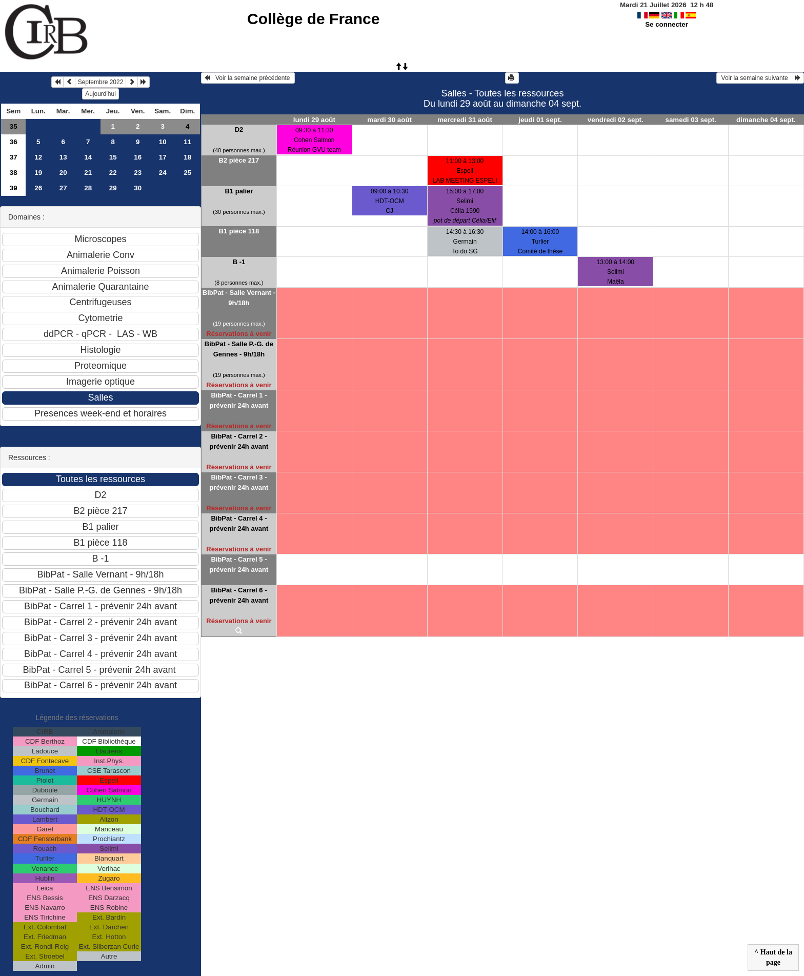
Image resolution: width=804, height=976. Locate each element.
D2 (239, 129)
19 (38, 172)
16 (138, 157)
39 (13, 188)
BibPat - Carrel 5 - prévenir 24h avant (238, 564)
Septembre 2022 (101, 82)
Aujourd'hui (100, 93)
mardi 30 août (389, 120)
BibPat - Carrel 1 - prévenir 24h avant (238, 400)
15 (113, 157)
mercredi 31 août (464, 120)
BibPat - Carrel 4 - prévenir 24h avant (238, 523)
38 (13, 172)
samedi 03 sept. (691, 120)
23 (138, 172)
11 (187, 142)
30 (138, 188)
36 (13, 142)
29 (113, 188)
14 (88, 157)
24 (163, 172)
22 (113, 172)
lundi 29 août (314, 120)
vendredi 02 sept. (616, 120)
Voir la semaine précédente (248, 78)
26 (38, 188)
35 (13, 126)
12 (38, 157)
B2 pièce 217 (239, 160)
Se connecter (666, 24)
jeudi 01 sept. (539, 120)
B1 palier (239, 191)
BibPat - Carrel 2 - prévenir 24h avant (238, 441)
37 (13, 157)
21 (88, 172)
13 (63, 157)
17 (163, 157)
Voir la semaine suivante (760, 78)
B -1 (239, 262)
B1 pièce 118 (239, 231)
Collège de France (313, 18)
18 (187, 157)
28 (88, 188)
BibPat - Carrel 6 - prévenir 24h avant (238, 595)
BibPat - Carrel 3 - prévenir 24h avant (238, 482)
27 (63, 188)
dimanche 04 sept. (766, 120)
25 (187, 172)
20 (63, 172)
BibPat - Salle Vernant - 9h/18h (239, 298)
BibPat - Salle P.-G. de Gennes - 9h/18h (239, 349)
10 (163, 142)
